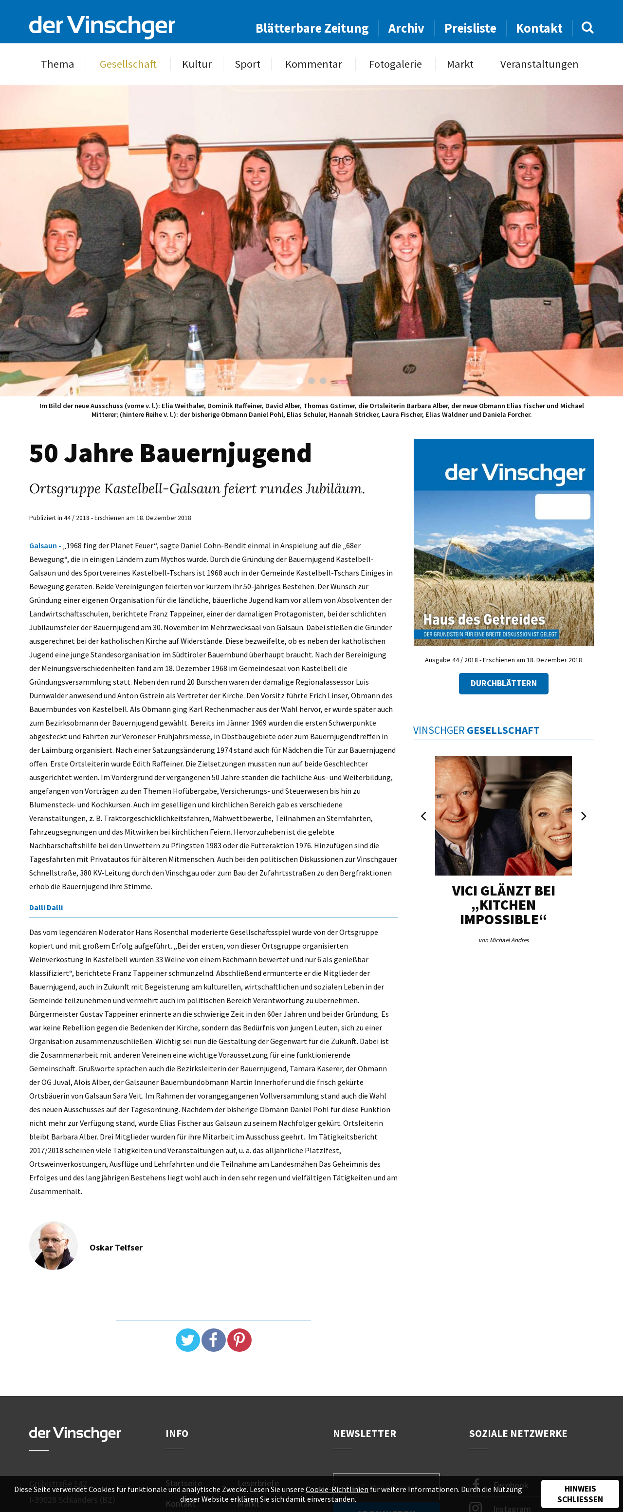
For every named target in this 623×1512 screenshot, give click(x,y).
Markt (460, 64)
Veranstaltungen (539, 64)
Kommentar (313, 64)
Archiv (406, 28)
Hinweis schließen (580, 1494)
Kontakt (539, 28)
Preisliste (470, 28)
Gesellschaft (128, 64)
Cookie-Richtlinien (337, 1489)
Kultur (197, 64)
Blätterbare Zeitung (312, 28)
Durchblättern (504, 683)
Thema (57, 64)
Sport (247, 64)
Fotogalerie (395, 64)
